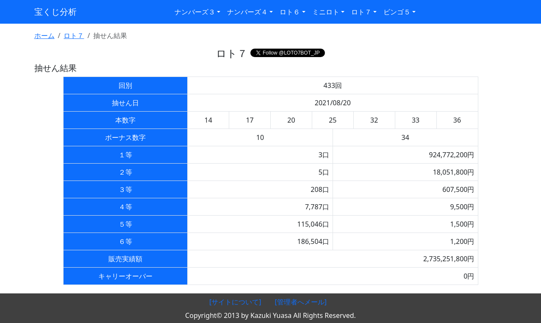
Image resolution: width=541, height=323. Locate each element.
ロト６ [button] (290, 11)
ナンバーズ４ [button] (247, 11)
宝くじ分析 (55, 11)
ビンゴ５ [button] (397, 11)
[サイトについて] (235, 302)
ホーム (44, 35)
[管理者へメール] (301, 302)
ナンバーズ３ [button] (195, 11)
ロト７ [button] (361, 11)
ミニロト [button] (325, 11)
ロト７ (74, 35)
